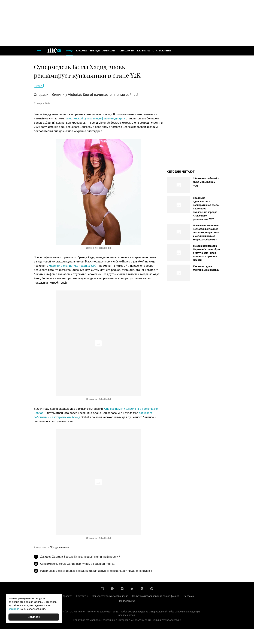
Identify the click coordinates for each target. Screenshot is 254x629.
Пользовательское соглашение (110, 596)
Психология (126, 50)
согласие (13, 608)
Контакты (82, 596)
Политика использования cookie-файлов (155, 596)
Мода (69, 50)
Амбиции (108, 50)
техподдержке (172, 620)
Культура (143, 50)
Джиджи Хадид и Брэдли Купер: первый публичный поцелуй (80, 557)
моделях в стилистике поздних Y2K (72, 266)
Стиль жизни (162, 50)
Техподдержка (127, 601)
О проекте (66, 596)
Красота (81, 50)
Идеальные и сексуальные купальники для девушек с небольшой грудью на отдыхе (96, 571)
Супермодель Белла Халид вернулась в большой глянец (77, 564)
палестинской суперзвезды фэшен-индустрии (95, 118)
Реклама (189, 596)
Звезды (95, 50)
